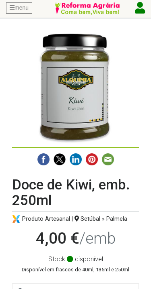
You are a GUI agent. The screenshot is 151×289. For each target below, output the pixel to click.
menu (19, 7)
